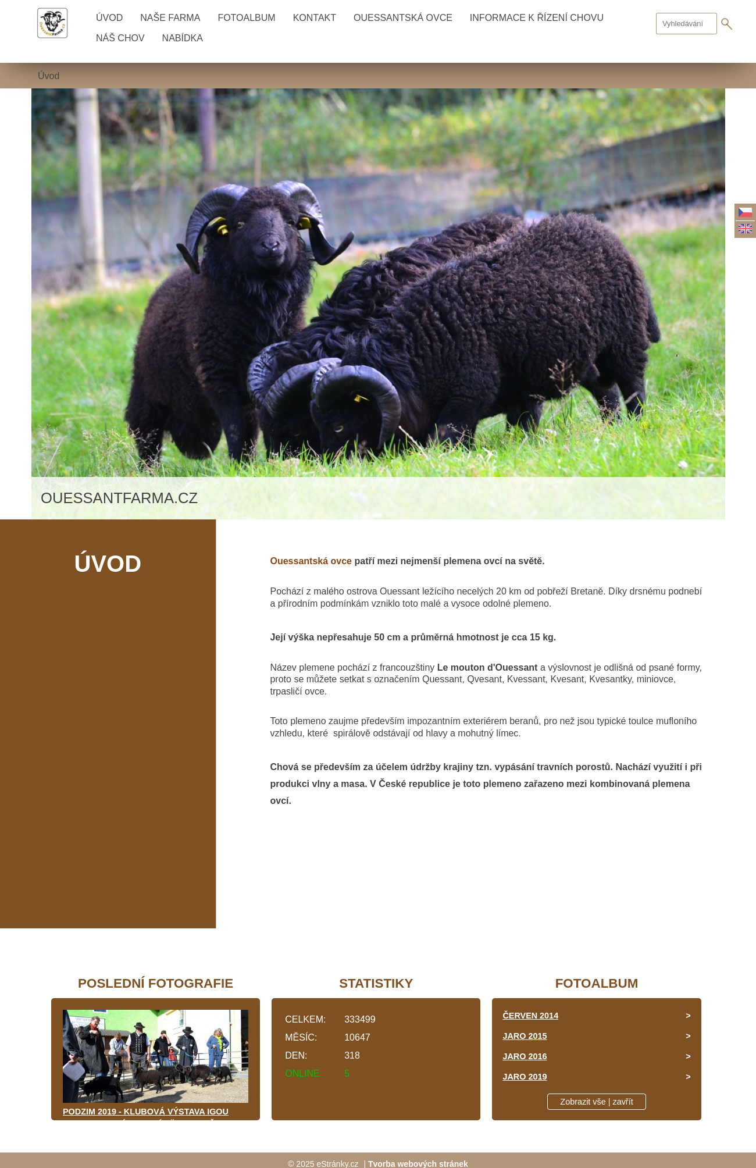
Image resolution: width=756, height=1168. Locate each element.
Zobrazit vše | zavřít (596, 1101)
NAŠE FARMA (170, 18)
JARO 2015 (524, 1036)
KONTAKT (314, 18)
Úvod (109, 18)
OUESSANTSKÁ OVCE (403, 18)
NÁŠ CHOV (120, 38)
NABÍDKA (182, 38)
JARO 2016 (524, 1056)
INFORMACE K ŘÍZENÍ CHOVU (537, 18)
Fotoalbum (246, 18)
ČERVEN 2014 (530, 1015)
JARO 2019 (524, 1076)
